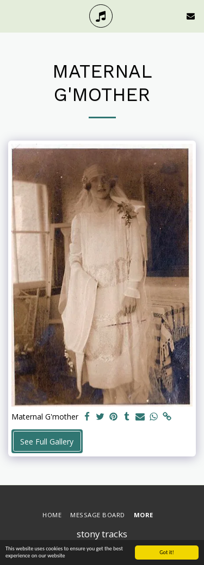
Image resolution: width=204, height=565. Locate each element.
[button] (12, 15)
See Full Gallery (46, 441)
